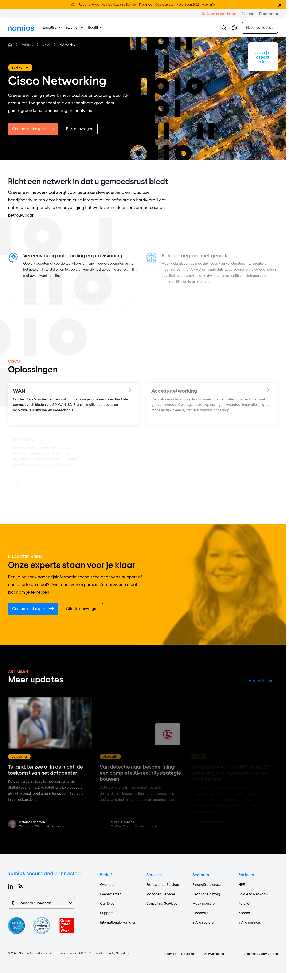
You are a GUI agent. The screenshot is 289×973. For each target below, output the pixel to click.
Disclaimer (188, 953)
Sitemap (170, 953)
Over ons (107, 884)
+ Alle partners (249, 922)
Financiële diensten (207, 884)
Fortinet (244, 903)
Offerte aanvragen (82, 608)
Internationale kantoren (118, 922)
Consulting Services (161, 903)
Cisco (46, 44)
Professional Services (163, 884)
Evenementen (110, 894)
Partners (27, 44)
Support (106, 913)
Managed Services (161, 894)
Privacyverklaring (212, 953)
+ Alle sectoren (203, 922)
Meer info (208, 4)
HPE (241, 884)
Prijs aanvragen (79, 132)
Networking (67, 44)
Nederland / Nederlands (42, 903)
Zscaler (244, 913)
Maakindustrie (203, 903)
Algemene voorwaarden (261, 953)
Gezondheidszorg (206, 894)
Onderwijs (200, 913)
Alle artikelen (263, 680)
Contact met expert (33, 132)
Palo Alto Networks (253, 894)
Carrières (107, 903)
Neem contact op (259, 28)
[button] (224, 27)
